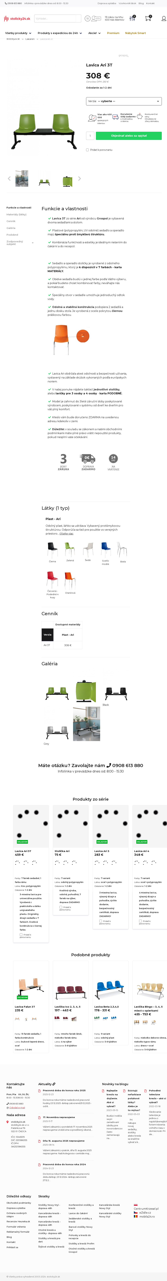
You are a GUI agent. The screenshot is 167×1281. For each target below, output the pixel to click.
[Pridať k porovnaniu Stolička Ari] (61, 907)
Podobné (12, 234)
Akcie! (92, 33)
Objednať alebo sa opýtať (129, 135)
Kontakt (150, 3)
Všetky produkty (16, 33)
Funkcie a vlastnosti (19, 207)
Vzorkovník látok (127, 3)
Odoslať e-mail (17, 1107)
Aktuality (46, 1084)
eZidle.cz (142, 1212)
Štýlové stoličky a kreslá (51, 1246)
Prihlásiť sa (12, 1247)
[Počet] (90, 136)
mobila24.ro (144, 1216)
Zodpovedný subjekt (20, 243)
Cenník (11, 221)
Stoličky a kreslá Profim (81, 1243)
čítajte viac (66, 533)
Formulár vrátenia (16, 1226)
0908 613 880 (13, 3)
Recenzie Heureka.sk (18, 1221)
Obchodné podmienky (19, 1202)
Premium (113, 33)
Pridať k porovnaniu (99, 149)
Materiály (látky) (16, 214)
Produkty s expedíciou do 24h (58, 33)
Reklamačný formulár (18, 1231)
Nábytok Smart (135, 33)
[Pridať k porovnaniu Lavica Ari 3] (100, 921)
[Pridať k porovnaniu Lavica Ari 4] (140, 921)
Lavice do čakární (78, 1213)
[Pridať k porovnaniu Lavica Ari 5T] (21, 934)
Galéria (11, 228)
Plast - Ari (68, 634)
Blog (141, 3)
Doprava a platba (107, 3)
